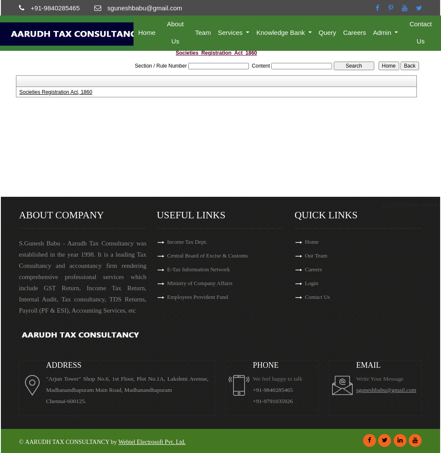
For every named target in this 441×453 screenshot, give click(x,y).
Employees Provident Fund (197, 297)
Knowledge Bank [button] (281, 32)
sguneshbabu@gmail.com (386, 390)
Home (146, 32)
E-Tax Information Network (198, 269)
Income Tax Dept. (187, 242)
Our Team (316, 255)
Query (327, 32)
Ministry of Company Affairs (200, 283)
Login (311, 283)
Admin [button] (383, 32)
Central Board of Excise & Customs (207, 255)
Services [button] (231, 32)
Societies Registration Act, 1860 (55, 92)
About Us (175, 32)
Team (203, 32)
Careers (354, 32)
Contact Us (421, 32)
